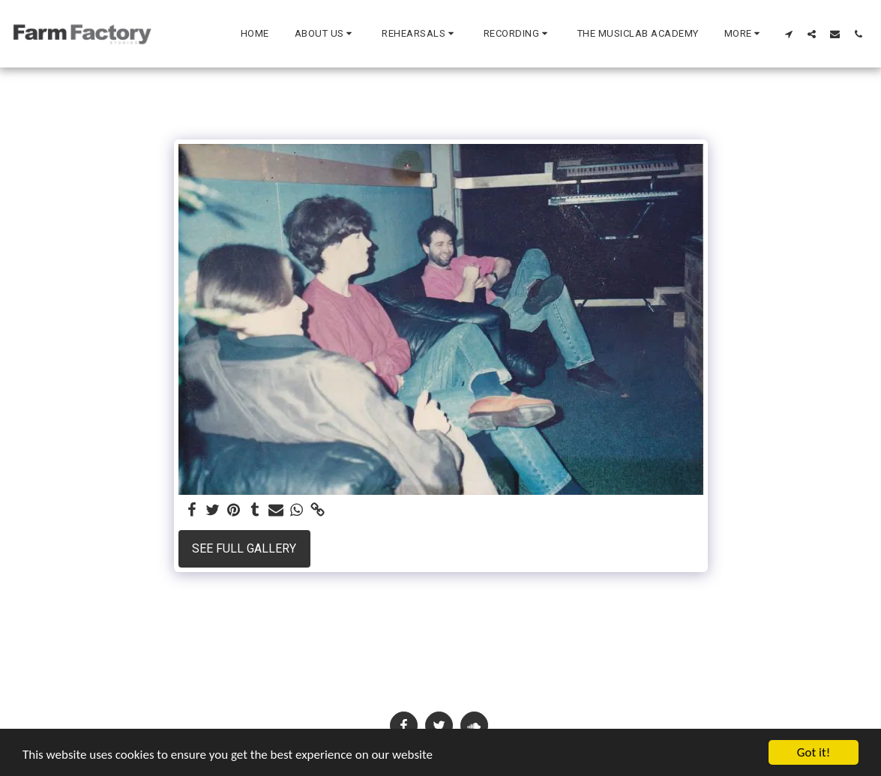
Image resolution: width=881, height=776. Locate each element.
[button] (326, 33)
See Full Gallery (244, 548)
